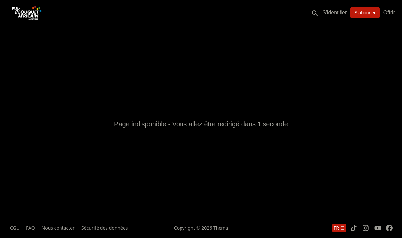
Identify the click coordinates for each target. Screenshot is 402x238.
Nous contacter (58, 228)
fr (339, 228)
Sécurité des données (104, 228)
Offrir (389, 12)
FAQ (30, 228)
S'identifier (334, 12)
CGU (15, 228)
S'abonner (364, 12)
